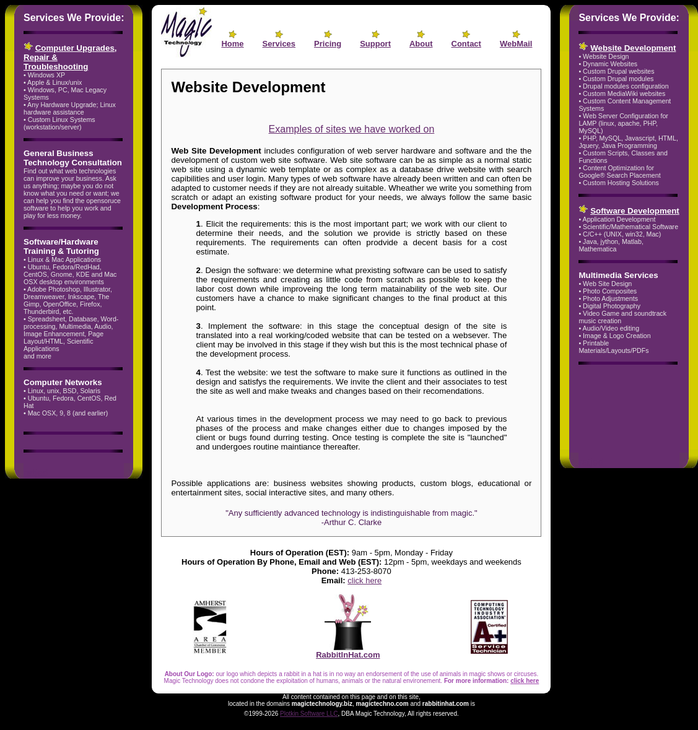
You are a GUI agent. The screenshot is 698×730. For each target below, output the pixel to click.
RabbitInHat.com (348, 651)
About (421, 43)
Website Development (633, 48)
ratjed (36, 472)
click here (364, 580)
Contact (466, 43)
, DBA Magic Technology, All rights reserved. (398, 713)
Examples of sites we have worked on (352, 129)
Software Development (634, 210)
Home (232, 43)
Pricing (327, 43)
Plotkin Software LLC (309, 713)
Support (375, 43)
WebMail (516, 43)
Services (279, 43)
